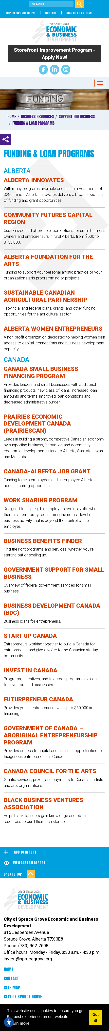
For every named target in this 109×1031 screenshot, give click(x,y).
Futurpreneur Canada (38, 699)
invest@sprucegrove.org (28, 958)
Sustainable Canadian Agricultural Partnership (45, 296)
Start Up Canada (30, 635)
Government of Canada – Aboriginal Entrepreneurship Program (51, 735)
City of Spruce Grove (20, 13)
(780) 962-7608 (33, 945)
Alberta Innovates (34, 180)
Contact (50, 13)
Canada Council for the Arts (50, 771)
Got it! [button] (95, 1017)
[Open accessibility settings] (9, 1022)
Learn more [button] (18, 1023)
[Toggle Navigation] (99, 83)
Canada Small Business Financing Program (41, 372)
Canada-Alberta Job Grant (47, 471)
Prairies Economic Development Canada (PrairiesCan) (37, 423)
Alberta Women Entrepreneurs (53, 328)
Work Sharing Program (40, 500)
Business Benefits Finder (43, 541)
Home (9, 969)
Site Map (12, 987)
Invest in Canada (30, 670)
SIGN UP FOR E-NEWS (79, 13)
